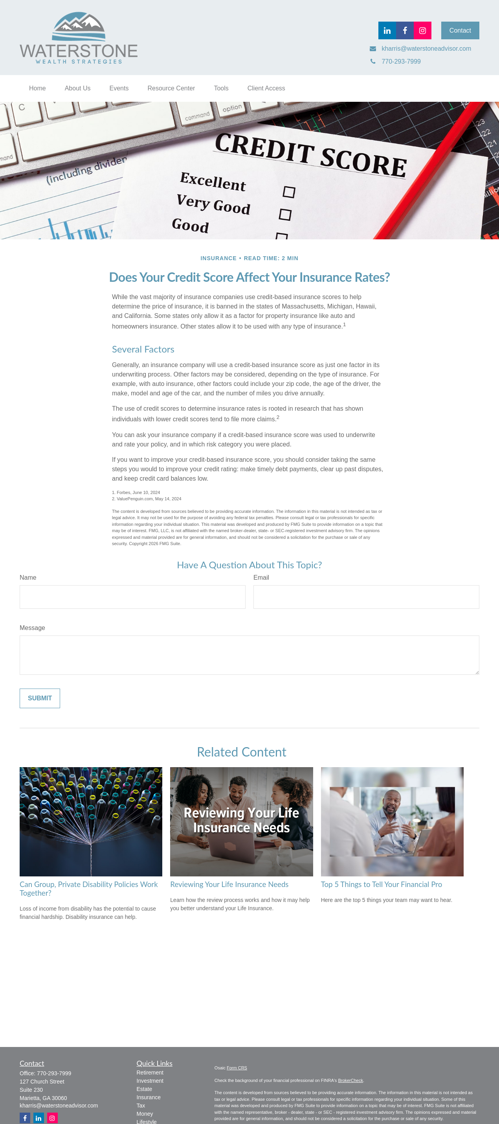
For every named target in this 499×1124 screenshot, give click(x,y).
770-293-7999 (54, 1073)
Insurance (149, 1097)
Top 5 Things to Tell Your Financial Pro (381, 884)
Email (261, 577)
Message (32, 627)
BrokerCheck (350, 1080)
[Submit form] (40, 698)
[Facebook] (405, 30)
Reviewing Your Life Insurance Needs (229, 884)
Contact (460, 30)
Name (28, 577)
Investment (150, 1081)
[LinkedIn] (387, 30)
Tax (141, 1105)
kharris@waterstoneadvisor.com (59, 1105)
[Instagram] (52, 1118)
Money (145, 1114)
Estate (144, 1089)
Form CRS (237, 1067)
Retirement (150, 1072)
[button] (37, 88)
